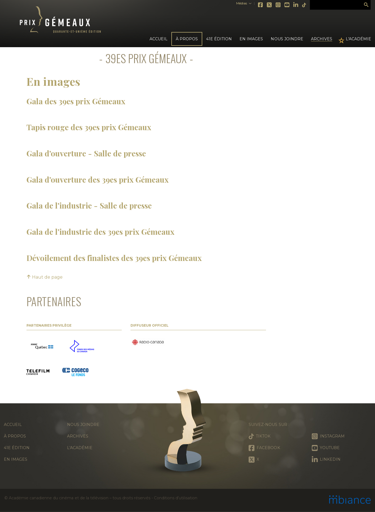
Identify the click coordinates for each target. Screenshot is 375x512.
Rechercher (366, 4)
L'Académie (358, 38)
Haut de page (44, 277)
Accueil (158, 38)
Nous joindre (287, 38)
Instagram (278, 5)
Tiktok (304, 5)
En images (251, 38)
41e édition (17, 447)
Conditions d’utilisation (175, 497)
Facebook (261, 5)
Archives (321, 38)
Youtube (287, 5)
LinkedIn (296, 5)
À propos (15, 436)
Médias (241, 3)
